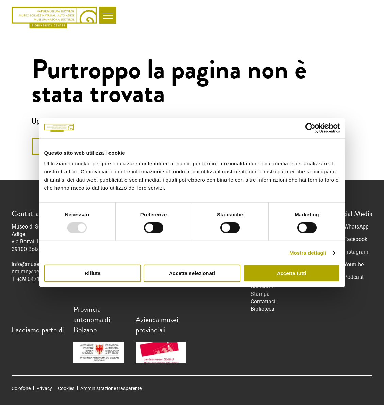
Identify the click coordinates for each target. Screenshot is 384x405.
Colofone (21, 388)
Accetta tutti (291, 273)
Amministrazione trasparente (111, 388)
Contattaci (263, 301)
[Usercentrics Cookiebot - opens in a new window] (310, 128)
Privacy (44, 388)
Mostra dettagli (307, 252)
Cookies (66, 388)
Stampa (260, 294)
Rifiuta (93, 273)
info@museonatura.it (37, 264)
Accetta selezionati (192, 273)
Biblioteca (262, 309)
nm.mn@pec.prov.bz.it (38, 271)
